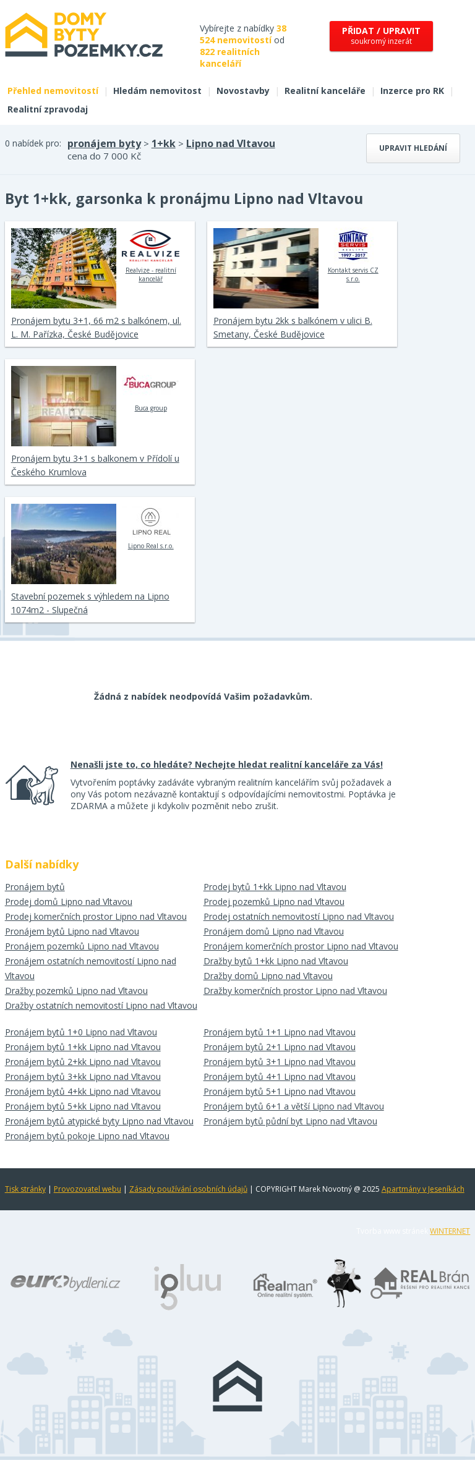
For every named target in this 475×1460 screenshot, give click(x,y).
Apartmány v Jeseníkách (423, 1189)
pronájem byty (104, 143)
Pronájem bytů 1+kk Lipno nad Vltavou (83, 1047)
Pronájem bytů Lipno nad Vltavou (72, 931)
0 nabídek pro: (33, 143)
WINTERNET (450, 1231)
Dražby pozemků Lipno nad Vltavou (76, 990)
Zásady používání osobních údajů (188, 1189)
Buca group (150, 388)
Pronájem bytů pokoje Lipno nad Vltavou (87, 1136)
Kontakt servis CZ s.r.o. (353, 255)
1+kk (164, 143)
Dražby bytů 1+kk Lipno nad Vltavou (275, 961)
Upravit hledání (413, 148)
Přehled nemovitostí (52, 90)
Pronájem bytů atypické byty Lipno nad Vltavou (99, 1121)
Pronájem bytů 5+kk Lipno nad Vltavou (83, 1106)
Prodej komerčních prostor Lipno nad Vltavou (96, 916)
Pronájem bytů (35, 887)
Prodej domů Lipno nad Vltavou (68, 901)
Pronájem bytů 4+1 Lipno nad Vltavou (279, 1076)
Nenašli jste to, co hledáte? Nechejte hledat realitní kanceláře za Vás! (227, 764)
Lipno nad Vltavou (230, 143)
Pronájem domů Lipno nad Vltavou (273, 931)
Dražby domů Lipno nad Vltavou (268, 976)
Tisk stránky (25, 1189)
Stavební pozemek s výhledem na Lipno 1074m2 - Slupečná (90, 603)
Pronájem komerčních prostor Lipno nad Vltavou (300, 946)
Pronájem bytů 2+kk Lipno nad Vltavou (83, 1061)
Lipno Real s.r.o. (150, 526)
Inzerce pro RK (412, 90)
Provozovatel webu (87, 1189)
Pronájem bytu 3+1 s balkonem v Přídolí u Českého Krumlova (95, 465)
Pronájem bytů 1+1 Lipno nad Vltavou (279, 1032)
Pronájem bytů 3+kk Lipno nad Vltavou (83, 1076)
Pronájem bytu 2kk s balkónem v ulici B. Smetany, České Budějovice (292, 327)
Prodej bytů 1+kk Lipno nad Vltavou (274, 887)
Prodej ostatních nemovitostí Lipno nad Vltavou (298, 916)
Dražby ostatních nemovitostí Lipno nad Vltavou (101, 1005)
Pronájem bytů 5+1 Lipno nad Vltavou (279, 1091)
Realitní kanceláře (325, 90)
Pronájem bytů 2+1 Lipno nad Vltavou (279, 1047)
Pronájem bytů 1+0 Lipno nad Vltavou (81, 1032)
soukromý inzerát (381, 35)
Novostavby (243, 90)
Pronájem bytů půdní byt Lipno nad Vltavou (290, 1121)
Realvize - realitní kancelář (150, 255)
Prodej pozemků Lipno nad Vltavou (273, 901)
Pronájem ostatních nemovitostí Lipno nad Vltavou (90, 968)
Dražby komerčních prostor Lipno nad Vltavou (295, 990)
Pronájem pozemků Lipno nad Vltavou (82, 946)
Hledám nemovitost (157, 90)
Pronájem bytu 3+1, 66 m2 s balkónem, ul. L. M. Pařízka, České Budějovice (96, 327)
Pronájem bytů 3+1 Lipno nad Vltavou (279, 1061)
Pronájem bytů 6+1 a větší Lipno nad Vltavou (293, 1106)
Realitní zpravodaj (47, 109)
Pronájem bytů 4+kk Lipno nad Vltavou (83, 1091)
